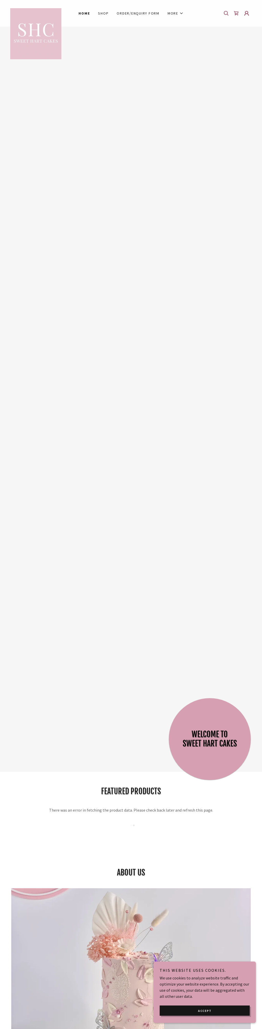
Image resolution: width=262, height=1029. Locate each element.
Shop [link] (103, 13)
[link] (40, 10)
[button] (175, 13)
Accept (204, 1011)
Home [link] (84, 13)
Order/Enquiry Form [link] (138, 13)
